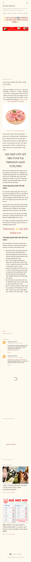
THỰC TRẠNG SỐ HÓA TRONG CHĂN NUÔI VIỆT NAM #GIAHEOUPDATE (15, 487)
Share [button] (4, 331)
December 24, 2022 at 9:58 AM (15, 357)
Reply (9, 352)
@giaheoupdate (11, 444)
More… (26, 13)
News (10, 13)
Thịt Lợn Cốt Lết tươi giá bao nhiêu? (15, 130)
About (5, 13)
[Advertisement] (15, 48)
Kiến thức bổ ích (12, 341)
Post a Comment (11, 492)
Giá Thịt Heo (9, 333)
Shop (14, 13)
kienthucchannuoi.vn (13, 350)
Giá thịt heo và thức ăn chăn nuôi (17, 359)
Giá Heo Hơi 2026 (9, 6)
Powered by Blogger (15, 554)
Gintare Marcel (19, 557)
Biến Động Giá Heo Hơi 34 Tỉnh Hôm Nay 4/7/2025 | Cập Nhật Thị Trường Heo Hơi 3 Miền (15, 528)
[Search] (27, 2)
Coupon (20, 13)
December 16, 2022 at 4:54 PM (15, 343)
